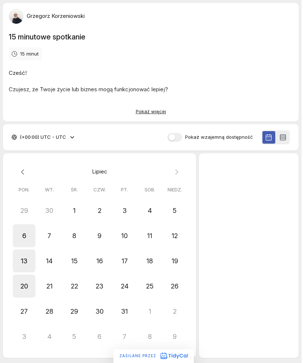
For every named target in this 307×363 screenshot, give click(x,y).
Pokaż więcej (151, 111)
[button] (24, 235)
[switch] (175, 137)
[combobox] (20, 137)
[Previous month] (24, 172)
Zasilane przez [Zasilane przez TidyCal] (153, 356)
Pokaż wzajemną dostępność (219, 137)
